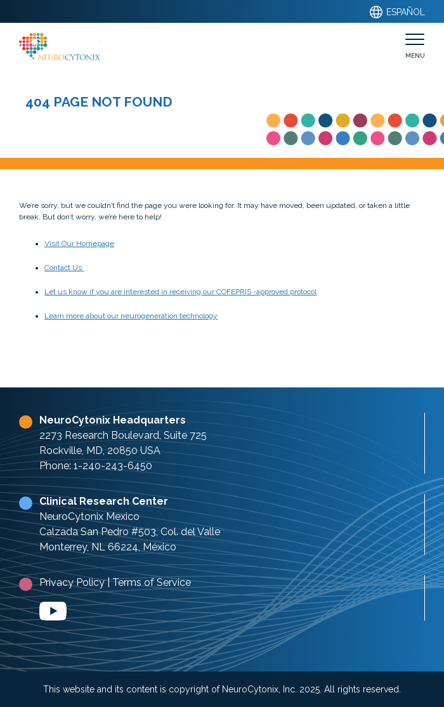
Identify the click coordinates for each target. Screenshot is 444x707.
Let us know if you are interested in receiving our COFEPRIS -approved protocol (180, 291)
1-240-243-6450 (113, 466)
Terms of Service (151, 582)
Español (397, 12)
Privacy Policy (72, 582)
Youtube (53, 611)
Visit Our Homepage (79, 243)
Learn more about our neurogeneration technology (131, 315)
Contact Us (64, 267)
